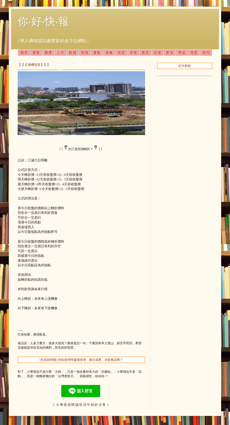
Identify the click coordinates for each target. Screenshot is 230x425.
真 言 (145, 52)
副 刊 (206, 52)
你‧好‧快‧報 (43, 21)
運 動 (96, 52)
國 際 (48, 52)
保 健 (109, 52)
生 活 (121, 52)
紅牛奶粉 (184, 66)
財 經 (72, 52)
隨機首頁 (34, 64)
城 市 (24, 52)
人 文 (60, 52)
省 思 (193, 52)
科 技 (84, 52)
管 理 (133, 52)
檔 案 (36, 52)
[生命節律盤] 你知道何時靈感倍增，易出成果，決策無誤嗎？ (81, 359)
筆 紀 (181, 52)
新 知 (169, 52)
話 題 (157, 52)
